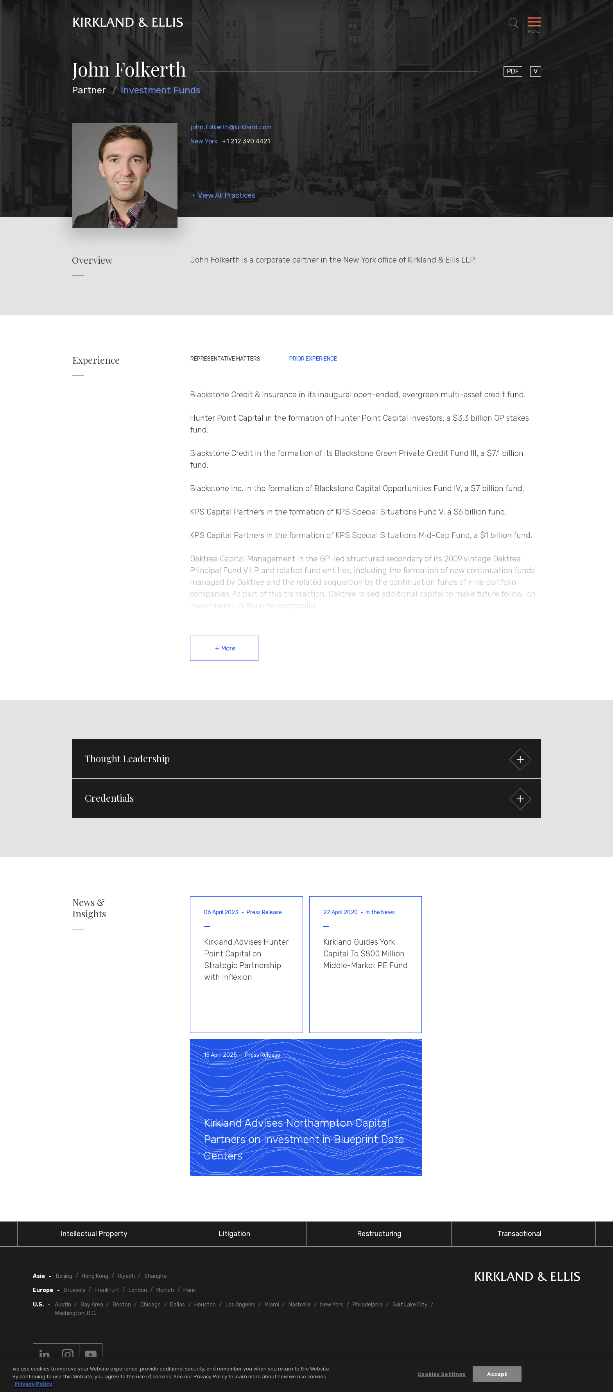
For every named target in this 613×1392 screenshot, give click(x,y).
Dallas (177, 1304)
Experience (96, 360)
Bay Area (92, 1304)
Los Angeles (240, 1304)
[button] (306, 758)
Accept (497, 1375)
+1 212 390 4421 (246, 141)
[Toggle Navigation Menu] (534, 23)
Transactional (519, 1233)
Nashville (300, 1304)
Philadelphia (368, 1304)
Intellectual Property (94, 1233)
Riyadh (126, 1276)
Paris (189, 1290)
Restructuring (379, 1233)
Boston (122, 1304)
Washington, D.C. (75, 1313)
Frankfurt (107, 1290)
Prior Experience (313, 359)
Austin (63, 1304)
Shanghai (156, 1276)
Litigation (234, 1233)
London (138, 1290)
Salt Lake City (410, 1304)
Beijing (64, 1276)
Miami (272, 1304)
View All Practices (226, 195)
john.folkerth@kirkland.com (231, 127)
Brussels (74, 1290)
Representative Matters (225, 359)
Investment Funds (161, 90)
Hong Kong (95, 1276)
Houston (205, 1304)
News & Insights (89, 908)
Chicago (150, 1304)
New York (203, 141)
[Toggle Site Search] (514, 23)
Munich (165, 1290)
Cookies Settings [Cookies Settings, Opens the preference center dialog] (442, 1375)
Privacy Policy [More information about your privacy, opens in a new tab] (33, 1385)
